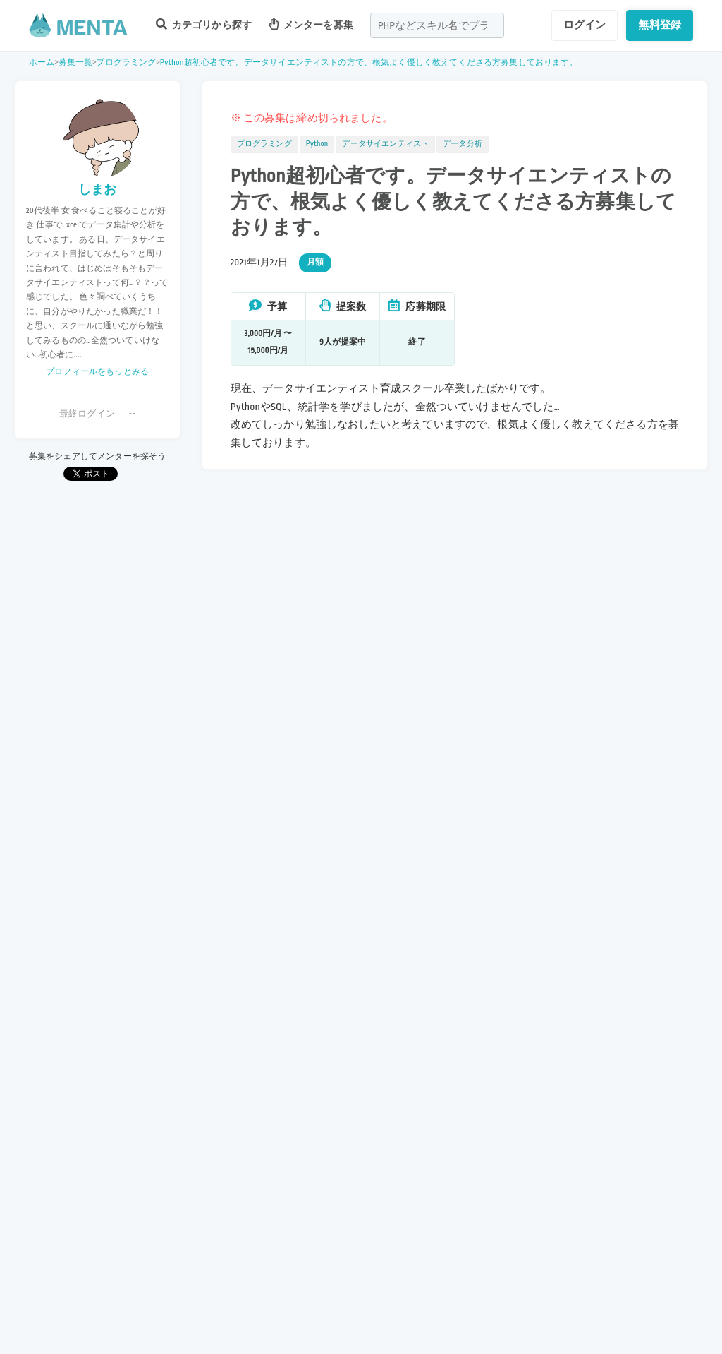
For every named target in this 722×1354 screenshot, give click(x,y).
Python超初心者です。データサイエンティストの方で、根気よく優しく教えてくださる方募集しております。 (369, 62)
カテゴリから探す (204, 24)
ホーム (41, 62)
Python (317, 144)
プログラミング (126, 62)
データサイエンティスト (385, 144)
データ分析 (462, 144)
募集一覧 (76, 62)
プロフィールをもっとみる (97, 371)
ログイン (584, 24)
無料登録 (659, 24)
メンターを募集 (311, 24)
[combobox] (437, 25)
